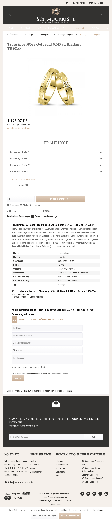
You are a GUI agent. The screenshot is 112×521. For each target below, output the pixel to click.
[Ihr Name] (47, 328)
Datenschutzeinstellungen (44, 516)
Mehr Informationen (95, 510)
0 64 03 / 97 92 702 (16, 468)
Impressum (60, 468)
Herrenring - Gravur (56, 171)
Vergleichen (13, 205)
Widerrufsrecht (62, 465)
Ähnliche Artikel (13, 391)
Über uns (59, 461)
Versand (33, 468)
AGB (58, 475)
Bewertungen (27, 216)
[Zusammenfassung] (47, 343)
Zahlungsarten (36, 472)
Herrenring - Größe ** (56, 165)
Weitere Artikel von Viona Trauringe (27, 297)
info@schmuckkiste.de (18, 482)
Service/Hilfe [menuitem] (96, 3)
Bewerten (34, 205)
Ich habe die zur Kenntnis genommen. (41, 374)
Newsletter (34, 465)
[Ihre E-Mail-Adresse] (47, 335)
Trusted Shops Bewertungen (46, 216)
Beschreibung (13, 216)
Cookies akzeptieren (70, 516)
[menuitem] (66, 3)
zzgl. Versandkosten (22, 125)
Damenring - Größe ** (56, 152)
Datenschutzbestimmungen (35, 374)
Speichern (18, 378)
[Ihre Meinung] (47, 359)
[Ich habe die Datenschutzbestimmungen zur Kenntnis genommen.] (13, 373)
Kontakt (33, 461)
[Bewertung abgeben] (47, 350)
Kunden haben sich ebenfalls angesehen (55, 391)
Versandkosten (54, 497)
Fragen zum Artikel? (21, 294)
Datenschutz (61, 472)
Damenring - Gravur (56, 158)
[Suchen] (10, 15)
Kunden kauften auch (29, 391)
